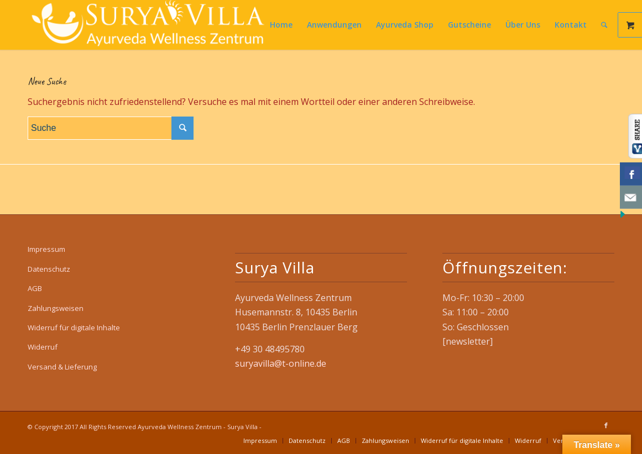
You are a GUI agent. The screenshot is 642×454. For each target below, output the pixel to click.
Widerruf (43, 347)
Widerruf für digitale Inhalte (74, 327)
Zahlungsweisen (55, 308)
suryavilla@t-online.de (280, 363)
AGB (35, 288)
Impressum (46, 249)
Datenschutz (49, 269)
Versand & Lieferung (62, 367)
